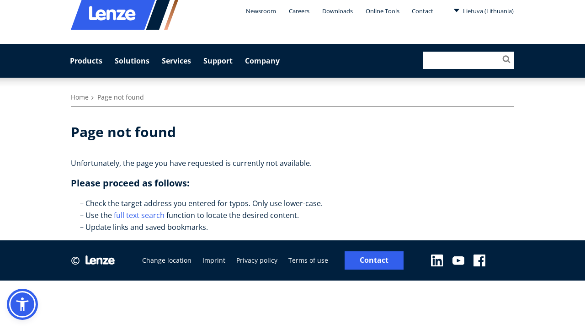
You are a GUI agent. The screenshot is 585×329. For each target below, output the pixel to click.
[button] (22, 304)
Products (86, 61)
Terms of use (308, 260)
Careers (299, 11)
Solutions (132, 61)
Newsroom (261, 11)
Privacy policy (256, 260)
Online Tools (382, 11)
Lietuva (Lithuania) (483, 10)
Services (176, 61)
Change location (166, 260)
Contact (422, 11)
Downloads (337, 11)
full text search (139, 215)
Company (262, 61)
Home (80, 97)
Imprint (213, 260)
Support (218, 61)
